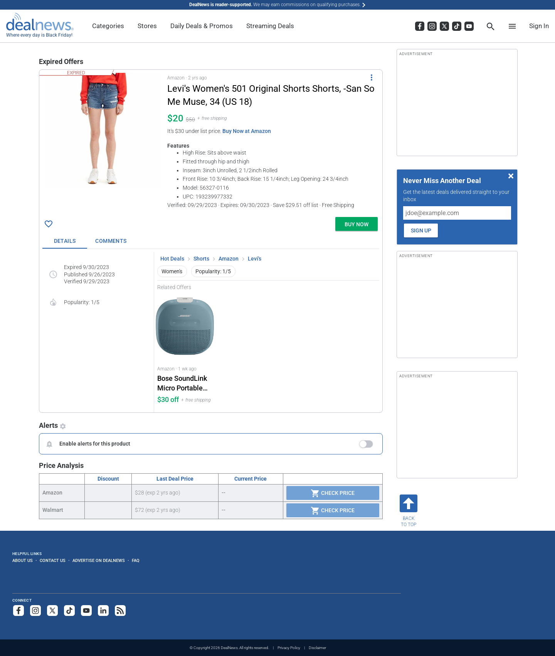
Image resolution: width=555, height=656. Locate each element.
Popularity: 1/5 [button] (213, 271)
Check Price (333, 493)
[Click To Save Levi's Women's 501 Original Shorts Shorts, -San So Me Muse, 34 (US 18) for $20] (48, 224)
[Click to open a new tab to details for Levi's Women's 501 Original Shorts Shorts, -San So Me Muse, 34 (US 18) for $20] (103, 130)
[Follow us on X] (52, 610)
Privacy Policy (289, 648)
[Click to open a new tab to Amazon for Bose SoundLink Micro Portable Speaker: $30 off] (185, 351)
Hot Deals (172, 259)
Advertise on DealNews (98, 560)
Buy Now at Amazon (246, 131)
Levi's (254, 259)
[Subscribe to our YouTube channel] (86, 610)
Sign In (539, 26)
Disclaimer (317, 648)
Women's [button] (171, 271)
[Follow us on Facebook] (18, 610)
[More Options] (371, 77)
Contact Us (53, 560)
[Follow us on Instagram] (35, 610)
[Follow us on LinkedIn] (103, 610)
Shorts (201, 259)
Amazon (229, 259)
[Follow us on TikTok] (69, 610)
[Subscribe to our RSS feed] (120, 610)
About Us (22, 560)
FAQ (136, 560)
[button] (210, 142)
